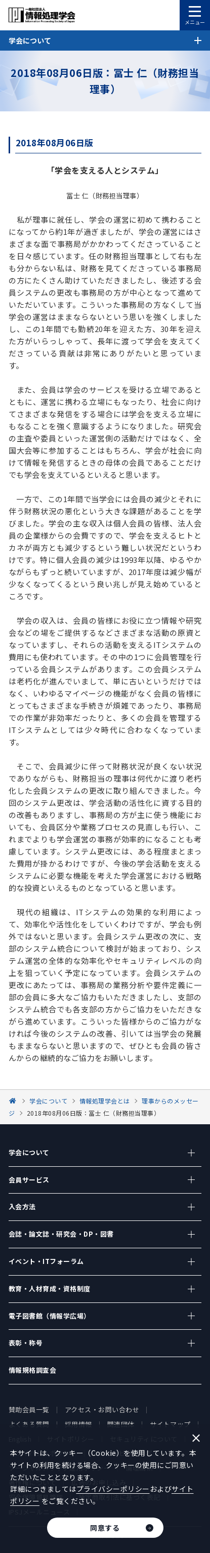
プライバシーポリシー (113, 1489)
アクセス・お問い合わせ (102, 1409)
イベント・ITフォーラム (46, 1261)
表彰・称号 (26, 1342)
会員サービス (29, 1179)
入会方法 (22, 1206)
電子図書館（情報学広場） (50, 1316)
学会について (29, 1152)
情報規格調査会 (33, 1370)
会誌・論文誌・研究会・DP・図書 (61, 1234)
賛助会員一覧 (29, 1409)
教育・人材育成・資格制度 (50, 1288)
